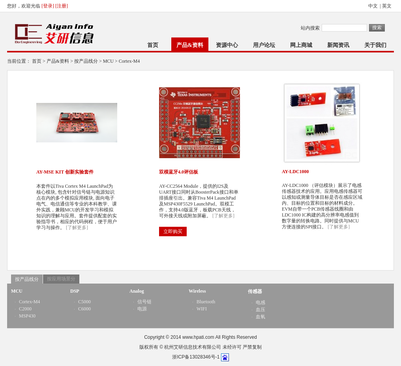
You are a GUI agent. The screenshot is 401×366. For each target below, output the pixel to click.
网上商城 (301, 45)
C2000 (25, 309)
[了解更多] (77, 227)
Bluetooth (206, 301)
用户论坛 (264, 45)
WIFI (202, 309)
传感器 (255, 291)
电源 (142, 309)
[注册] (61, 6)
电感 (260, 302)
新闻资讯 (338, 45)
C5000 (84, 301)
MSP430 (27, 316)
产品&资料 (189, 45)
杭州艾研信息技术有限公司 (192, 347)
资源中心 (227, 45)
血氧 (260, 316)
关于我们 (375, 45)
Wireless (197, 291)
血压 (260, 309)
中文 (373, 6)
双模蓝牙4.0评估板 (178, 172)
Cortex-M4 (129, 61)
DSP (74, 291)
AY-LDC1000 (295, 171)
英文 (387, 6)
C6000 (84, 309)
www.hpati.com (198, 337)
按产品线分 (86, 61)
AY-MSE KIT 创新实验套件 (65, 172)
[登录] (47, 6)
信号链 (144, 301)
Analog (136, 291)
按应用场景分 (61, 279)
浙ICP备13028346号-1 (195, 357)
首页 (152, 45)
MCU (108, 61)
